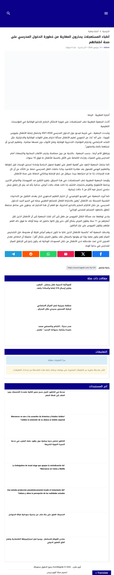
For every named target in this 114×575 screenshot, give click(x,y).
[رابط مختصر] (81, 267)
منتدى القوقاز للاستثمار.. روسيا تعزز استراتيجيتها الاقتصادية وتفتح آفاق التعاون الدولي (35, 540)
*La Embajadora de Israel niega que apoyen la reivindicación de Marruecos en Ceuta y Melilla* (38, 467)
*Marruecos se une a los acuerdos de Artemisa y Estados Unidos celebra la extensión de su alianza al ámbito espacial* (38, 418)
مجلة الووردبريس (54, 572)
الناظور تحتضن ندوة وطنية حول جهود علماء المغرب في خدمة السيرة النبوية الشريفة (38, 442)
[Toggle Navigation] (107, 13)
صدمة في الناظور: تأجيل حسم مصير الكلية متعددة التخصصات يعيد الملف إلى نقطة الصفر (36, 393)
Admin (106, 47)
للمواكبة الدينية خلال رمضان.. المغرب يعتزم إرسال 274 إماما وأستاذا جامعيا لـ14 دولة (53, 288)
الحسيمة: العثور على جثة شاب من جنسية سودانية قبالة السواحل (37, 514)
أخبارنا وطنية (93, 31)
